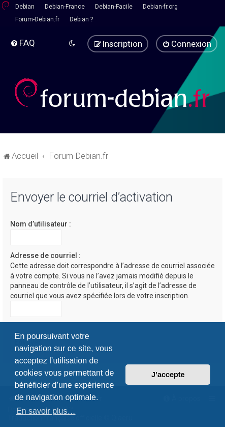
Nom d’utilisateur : (40, 224)
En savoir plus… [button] (46, 411)
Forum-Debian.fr (37, 19)
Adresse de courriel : (45, 255)
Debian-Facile (114, 6)
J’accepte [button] (168, 375)
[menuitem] (23, 42)
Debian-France (65, 6)
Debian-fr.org (160, 6)
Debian (25, 6)
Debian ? (81, 19)
